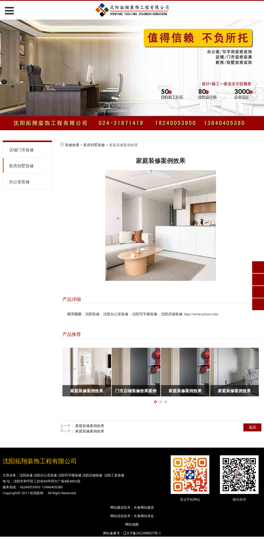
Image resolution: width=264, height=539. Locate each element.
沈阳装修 (92, 314)
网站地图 (132, 524)
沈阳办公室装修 (115, 314)
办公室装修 (19, 182)
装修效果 (72, 144)
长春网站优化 (144, 516)
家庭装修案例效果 (89, 425)
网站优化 (117, 516)
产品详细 (71, 299)
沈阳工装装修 (114, 475)
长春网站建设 (144, 507)
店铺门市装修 (21, 150)
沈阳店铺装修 (172, 314)
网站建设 (117, 507)
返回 (252, 427)
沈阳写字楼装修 (144, 314)
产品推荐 (71, 334)
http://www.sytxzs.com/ (201, 314)
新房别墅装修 (21, 166)
